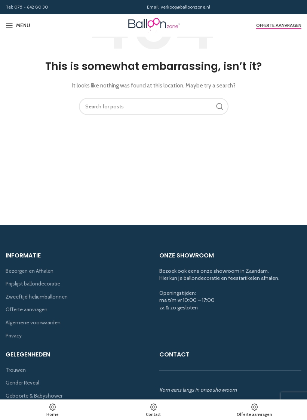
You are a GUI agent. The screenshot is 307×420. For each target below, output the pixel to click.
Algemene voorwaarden (33, 322)
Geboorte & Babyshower (34, 395)
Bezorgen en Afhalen (29, 271)
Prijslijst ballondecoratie (33, 283)
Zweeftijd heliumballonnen (37, 296)
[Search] (153, 106)
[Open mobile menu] (18, 25)
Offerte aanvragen (278, 25)
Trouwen (16, 370)
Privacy (14, 335)
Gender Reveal (22, 382)
